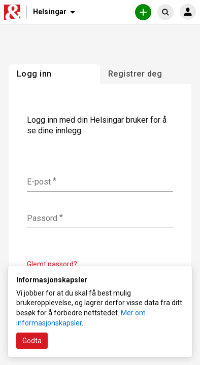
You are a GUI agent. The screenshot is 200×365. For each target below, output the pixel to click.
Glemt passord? (52, 264)
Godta (32, 341)
